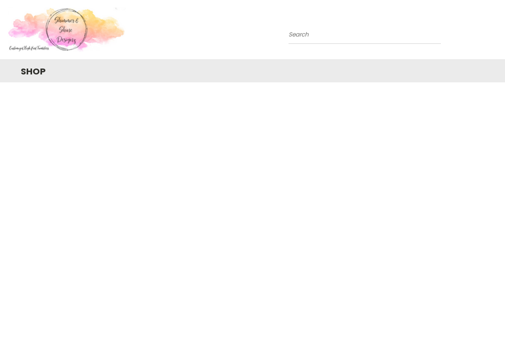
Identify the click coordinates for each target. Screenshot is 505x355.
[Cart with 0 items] (495, 32)
